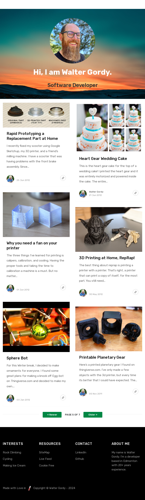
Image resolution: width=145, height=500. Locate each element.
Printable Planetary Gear (102, 357)
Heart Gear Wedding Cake (103, 158)
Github (79, 459)
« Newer (52, 414)
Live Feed (45, 459)
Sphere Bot (17, 358)
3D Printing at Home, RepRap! (107, 258)
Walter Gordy (96, 191)
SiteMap (44, 452)
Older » (92, 414)
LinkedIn (80, 452)
